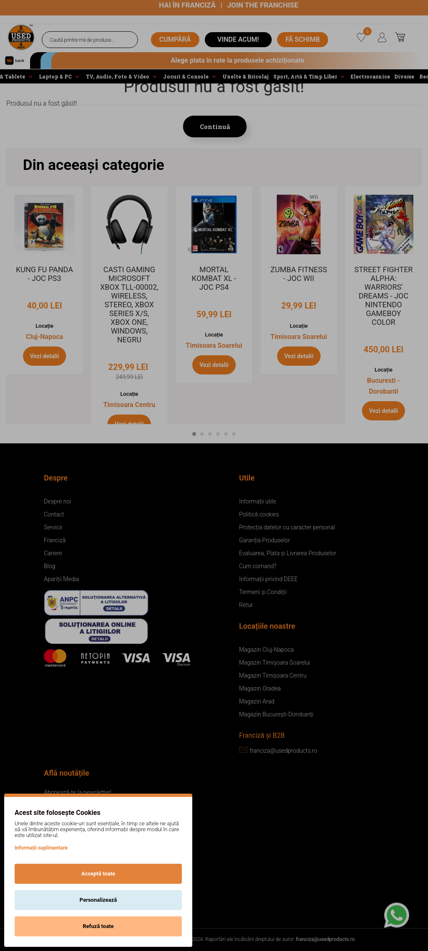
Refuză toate (98, 926)
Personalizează (98, 900)
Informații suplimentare (41, 848)
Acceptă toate (98, 873)
